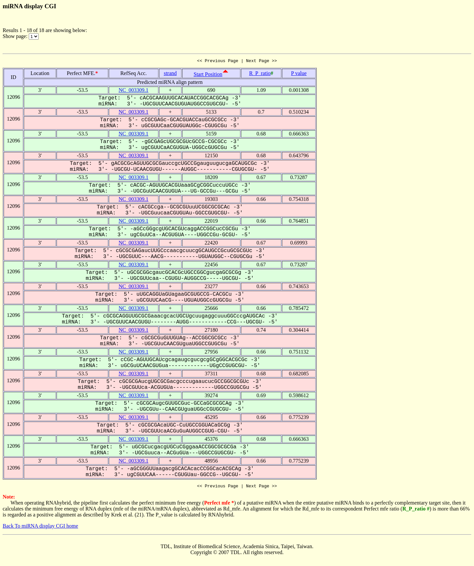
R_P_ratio (260, 74)
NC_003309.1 (133, 91)
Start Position (208, 75)
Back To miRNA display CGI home (40, 528)
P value (299, 74)
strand (170, 74)
